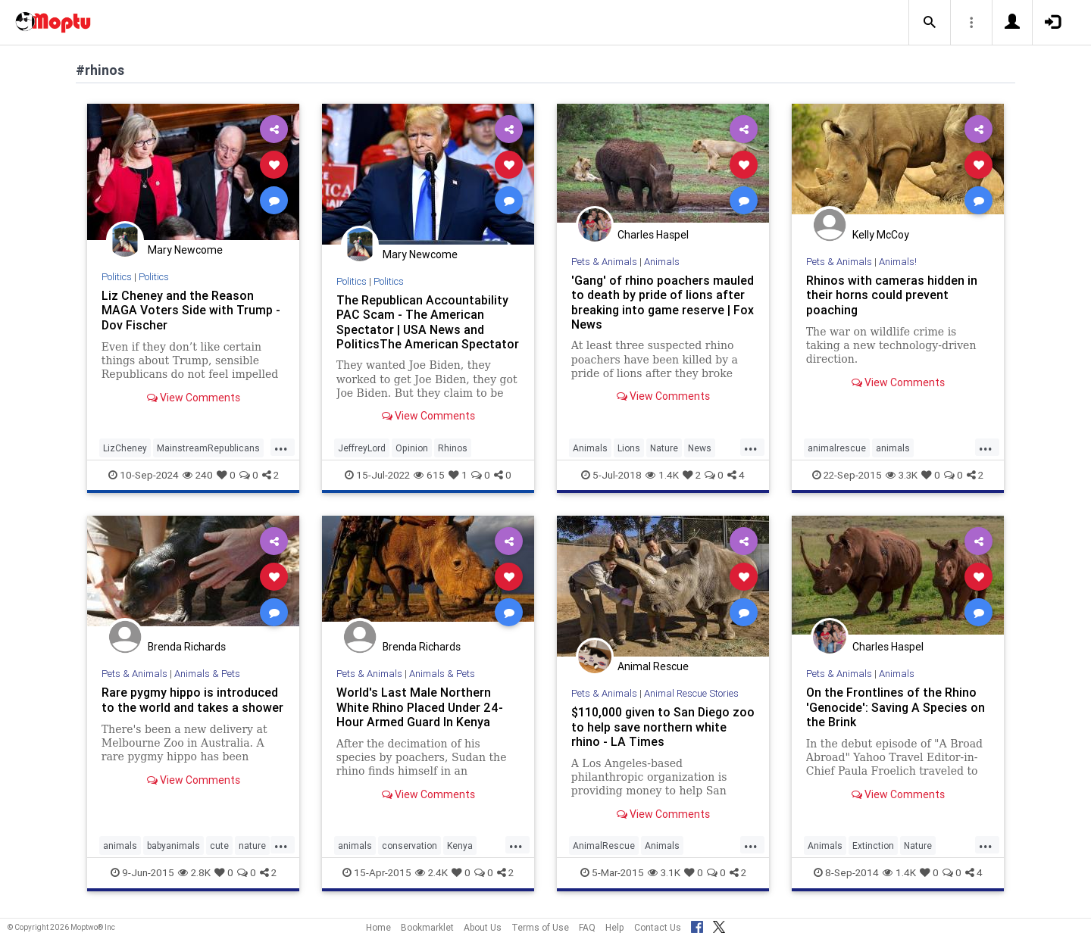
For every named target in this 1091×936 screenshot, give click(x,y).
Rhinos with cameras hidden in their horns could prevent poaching (891, 295)
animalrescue (837, 448)
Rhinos (452, 448)
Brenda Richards (187, 647)
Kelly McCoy (880, 235)
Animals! (898, 261)
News (699, 448)
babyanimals (173, 845)
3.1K (664, 872)
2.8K (194, 872)
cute (219, 845)
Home (378, 927)
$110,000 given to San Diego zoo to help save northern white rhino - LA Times (663, 726)
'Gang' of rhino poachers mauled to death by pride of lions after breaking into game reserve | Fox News (662, 302)
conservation (409, 845)
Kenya (460, 845)
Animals (662, 261)
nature (252, 845)
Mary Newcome (185, 250)
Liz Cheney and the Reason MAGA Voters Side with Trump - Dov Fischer (191, 310)
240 (198, 475)
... (281, 446)
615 (429, 475)
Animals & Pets (207, 673)
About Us (483, 927)
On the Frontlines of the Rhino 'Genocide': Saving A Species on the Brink (895, 707)
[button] (929, 22)
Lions (628, 448)
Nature (664, 448)
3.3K (902, 475)
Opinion (411, 448)
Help (614, 927)
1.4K (662, 475)
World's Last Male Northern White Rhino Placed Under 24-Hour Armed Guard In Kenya (419, 707)
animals (893, 448)
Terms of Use (540, 927)
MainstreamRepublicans (208, 448)
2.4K (431, 872)
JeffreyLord (362, 448)
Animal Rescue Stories (691, 693)
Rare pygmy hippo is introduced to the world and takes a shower (192, 699)
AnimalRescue (604, 845)
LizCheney (125, 448)
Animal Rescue (653, 666)
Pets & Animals (604, 261)
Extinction (873, 845)
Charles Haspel (653, 235)
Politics (117, 276)
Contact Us (657, 927)
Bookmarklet (427, 927)
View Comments (193, 397)
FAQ (587, 927)
